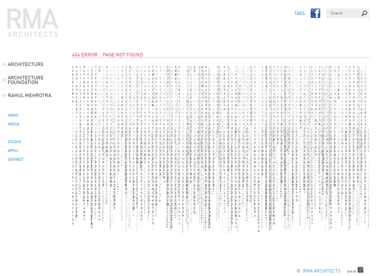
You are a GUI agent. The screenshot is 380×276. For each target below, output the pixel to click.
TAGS (299, 14)
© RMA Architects (318, 271)
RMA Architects (33, 23)
